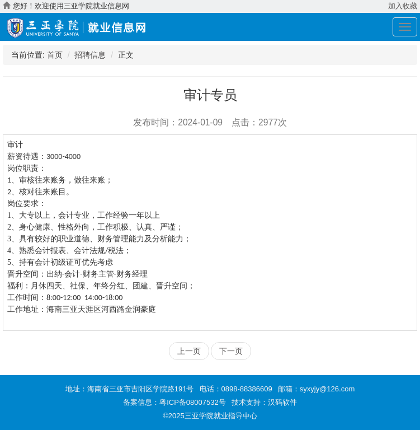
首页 (55, 54)
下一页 (231, 351)
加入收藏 (402, 6)
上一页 (189, 351)
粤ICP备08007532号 (192, 402)
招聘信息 (90, 54)
